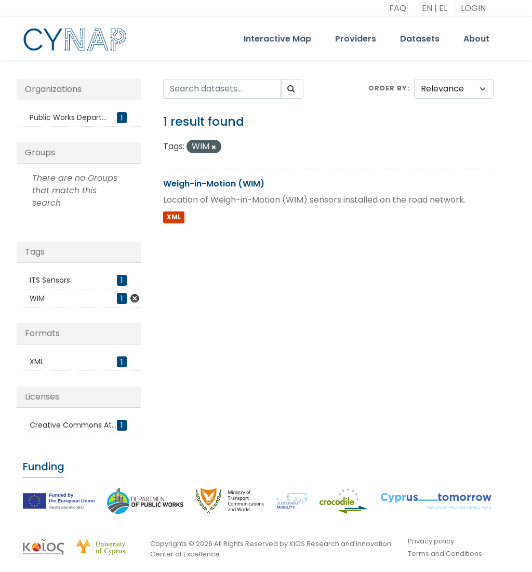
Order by (387, 88)
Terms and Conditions (445, 553)
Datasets (420, 39)
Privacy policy (431, 541)
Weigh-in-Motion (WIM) (213, 184)
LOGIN (473, 8)
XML (174, 216)
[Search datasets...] (222, 89)
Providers (355, 39)
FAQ (397, 8)
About (476, 39)
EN (427, 8)
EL (443, 8)
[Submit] (292, 89)
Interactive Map (277, 39)
